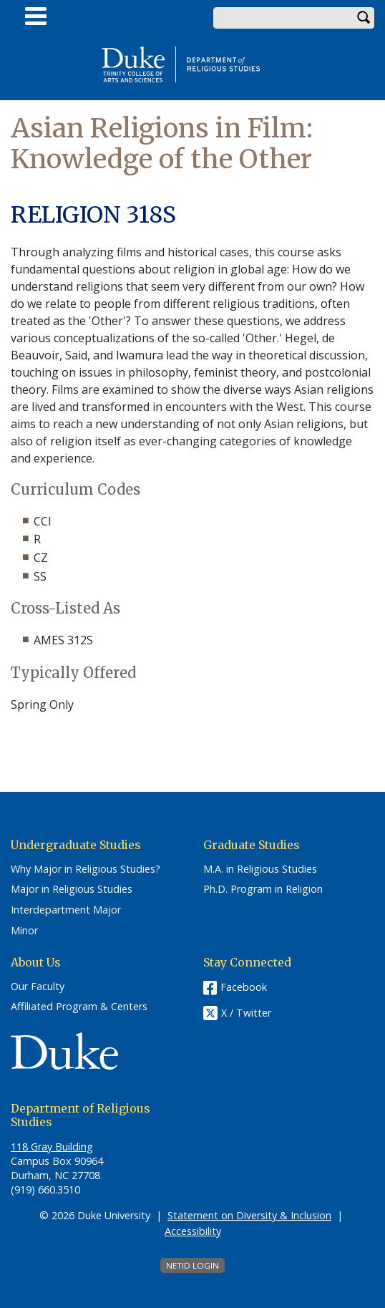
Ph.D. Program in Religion (263, 889)
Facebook (243, 987)
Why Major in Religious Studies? (85, 869)
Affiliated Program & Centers (79, 1006)
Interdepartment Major (66, 910)
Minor (24, 930)
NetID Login (192, 1265)
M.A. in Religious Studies (260, 869)
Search (363, 18)
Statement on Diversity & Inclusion (249, 1215)
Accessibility (193, 1231)
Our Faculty (37, 986)
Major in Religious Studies (71, 889)
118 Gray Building (52, 1146)
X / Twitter (246, 1012)
